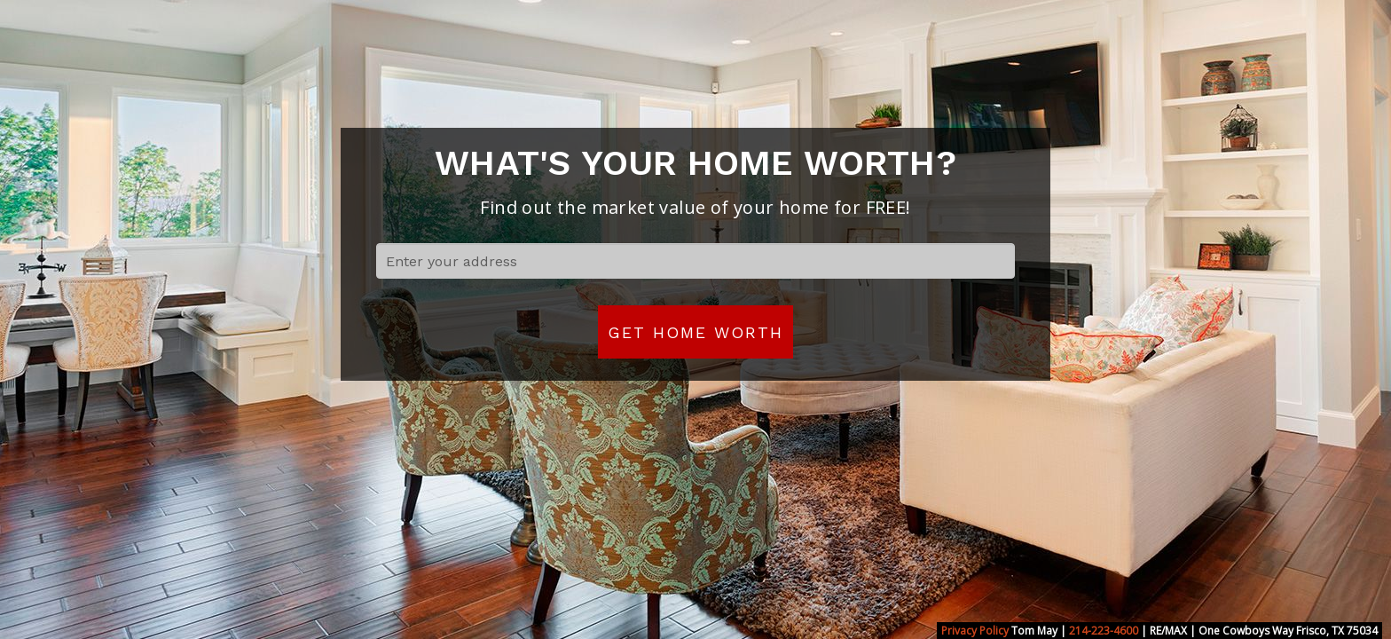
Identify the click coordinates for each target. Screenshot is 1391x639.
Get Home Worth (695, 332)
